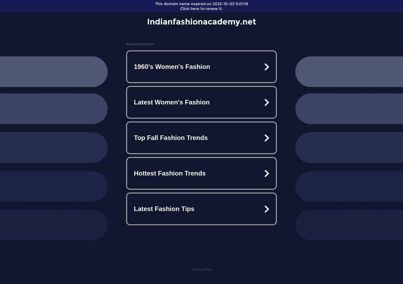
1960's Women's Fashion (172, 66)
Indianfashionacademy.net (201, 22)
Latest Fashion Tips (164, 208)
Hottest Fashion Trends (170, 173)
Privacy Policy (202, 269)
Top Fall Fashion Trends (171, 137)
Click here (189, 8)
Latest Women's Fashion (172, 102)
